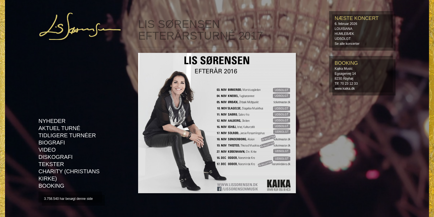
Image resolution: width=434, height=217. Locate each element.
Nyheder (52, 121)
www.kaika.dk (345, 89)
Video (47, 150)
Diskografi (55, 157)
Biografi (51, 143)
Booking (51, 186)
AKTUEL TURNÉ (59, 128)
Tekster (51, 164)
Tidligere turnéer (67, 135)
